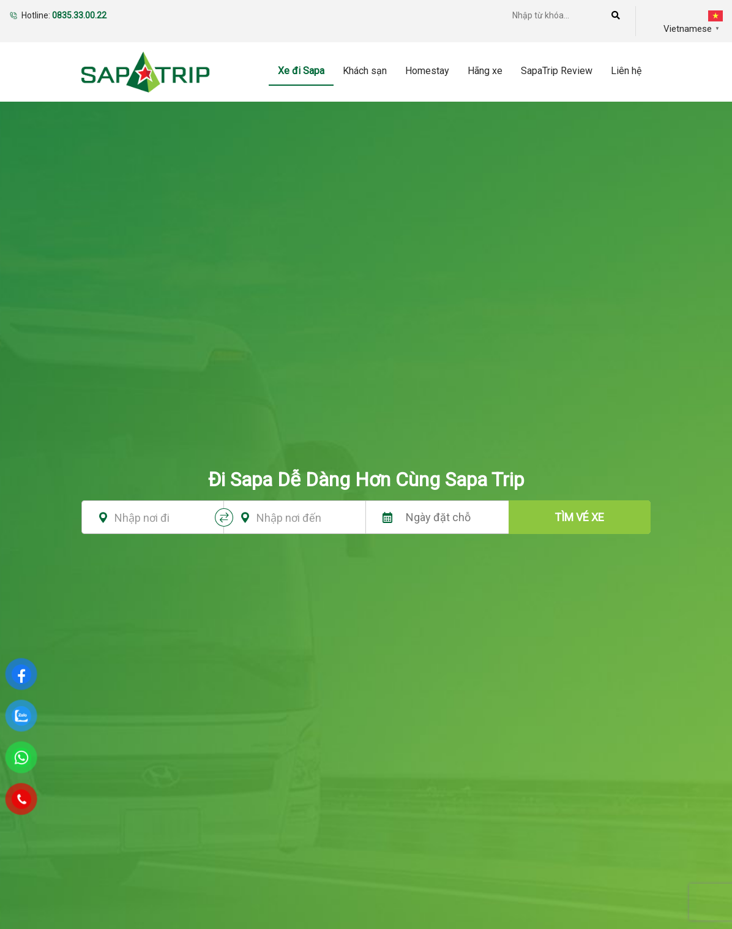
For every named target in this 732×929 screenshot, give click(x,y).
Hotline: (63, 15)
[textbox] (157, 518)
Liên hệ (626, 71)
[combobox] (157, 517)
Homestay (427, 71)
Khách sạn (365, 71)
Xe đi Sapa (301, 71)
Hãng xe (485, 71)
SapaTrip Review (556, 71)
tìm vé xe (579, 517)
